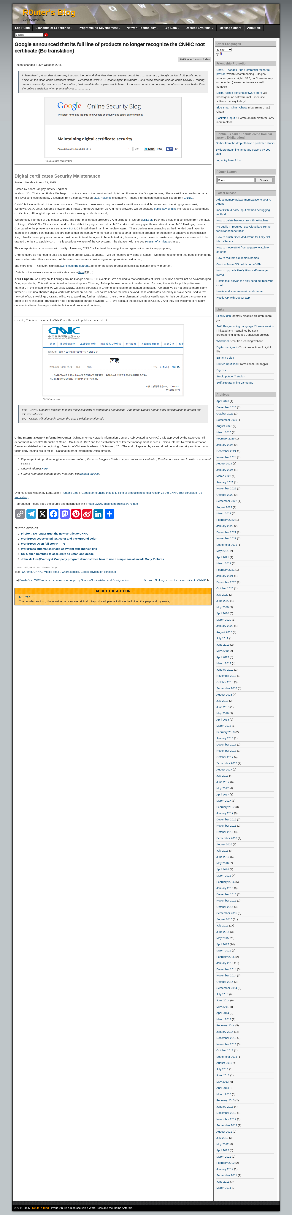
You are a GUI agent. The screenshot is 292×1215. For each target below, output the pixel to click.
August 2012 (224, 1131)
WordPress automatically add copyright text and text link (59, 548)
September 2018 (226, 688)
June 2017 (222, 782)
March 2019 (223, 663)
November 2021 (226, 538)
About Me (254, 27)
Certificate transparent (75, 265)
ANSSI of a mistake (158, 241)
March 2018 (223, 725)
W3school (222, 341)
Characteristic (70, 571)
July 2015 (222, 925)
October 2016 (224, 831)
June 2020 (222, 600)
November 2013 (226, 1044)
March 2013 (223, 1094)
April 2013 (222, 1087)
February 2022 (225, 519)
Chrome (27, 571)
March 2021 (223, 563)
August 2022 (224, 507)
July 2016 (222, 850)
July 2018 (222, 700)
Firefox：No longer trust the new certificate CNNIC (54, 533)
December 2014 (226, 969)
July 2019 (222, 638)
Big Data (171, 27)
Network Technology (141, 27)
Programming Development (98, 27)
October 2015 (224, 906)
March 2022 (223, 513)
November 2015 (226, 900)
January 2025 (224, 444)
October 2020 (224, 588)
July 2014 (222, 994)
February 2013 (225, 1100)
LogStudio (22, 27)
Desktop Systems (198, 27)
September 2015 (226, 913)
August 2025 (224, 426)
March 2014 (223, 1019)
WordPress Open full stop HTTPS (43, 543)
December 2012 (226, 1112)
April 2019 (222, 657)
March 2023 (223, 476)
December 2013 (226, 1037)
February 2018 (225, 732)
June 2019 (222, 644)
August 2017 (224, 769)
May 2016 (222, 863)
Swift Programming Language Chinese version (245, 326)
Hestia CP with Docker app (233, 297)
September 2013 (226, 1056)
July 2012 (222, 1137)
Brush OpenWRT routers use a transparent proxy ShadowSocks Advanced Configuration (74, 580)
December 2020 (226, 582)
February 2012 (225, 1162)
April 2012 (222, 1150)
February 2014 (225, 1025)
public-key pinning (165, 208)
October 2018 (224, 682)
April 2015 (222, 944)
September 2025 (226, 419)
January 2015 (224, 963)
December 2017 (226, 744)
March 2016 (223, 875)
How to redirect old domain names (237, 257)
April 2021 (222, 557)
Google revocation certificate (98, 571)
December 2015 (226, 894)
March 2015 (223, 950)
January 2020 (224, 625)
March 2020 (223, 619)
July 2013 (222, 1069)
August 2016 (224, 844)
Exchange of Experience (52, 27)
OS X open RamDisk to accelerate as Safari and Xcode (57, 553)
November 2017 (226, 750)
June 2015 (222, 931)
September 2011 (226, 1175)
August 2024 (224, 463)
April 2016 (222, 869)
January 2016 (224, 888)
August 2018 (224, 694)
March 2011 (223, 1187)
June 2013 (222, 1075)
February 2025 (225, 438)
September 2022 (226, 500)
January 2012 (224, 1169)
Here (81, 272)
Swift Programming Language (234, 382)
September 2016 (226, 838)
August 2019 (224, 632)
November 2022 (226, 488)
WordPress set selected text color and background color (58, 538)
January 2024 (224, 469)
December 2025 (226, 407)
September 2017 (226, 763)
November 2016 (226, 825)
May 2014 (222, 1006)
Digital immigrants (227, 347)
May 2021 (222, 550)
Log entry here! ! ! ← (228, 160)
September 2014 (226, 987)
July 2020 (222, 594)
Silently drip (223, 315)
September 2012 (226, 1125)
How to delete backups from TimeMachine (242, 220)
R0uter (24, 597)
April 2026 (222, 401)
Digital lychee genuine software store (239, 92)
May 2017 (222, 788)
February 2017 (225, 807)
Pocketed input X (226, 117)
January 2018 (224, 738)
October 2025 (224, 413)
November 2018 (226, 675)
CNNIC (188, 197)
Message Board (230, 27)
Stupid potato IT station (230, 376)
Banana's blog (225, 357)
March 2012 (223, 1156)
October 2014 (224, 981)
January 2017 (224, 813)
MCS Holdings (102, 197)
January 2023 (224, 482)
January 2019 (224, 669)
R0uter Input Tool (227, 363)
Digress (221, 370)
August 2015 (224, 919)
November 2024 (226, 457)
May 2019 (222, 650)
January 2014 (224, 1031)
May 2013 (222, 1081)
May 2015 (222, 938)
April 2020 (222, 613)
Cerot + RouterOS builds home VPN (238, 264)
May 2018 (222, 713)
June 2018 (222, 707)
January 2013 (224, 1106)
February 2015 (225, 956)
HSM (69, 228)
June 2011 (222, 1181)
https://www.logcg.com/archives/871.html (113, 503)
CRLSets (147, 219)
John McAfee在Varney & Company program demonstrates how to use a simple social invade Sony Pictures (92, 559)
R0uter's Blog (49, 12)
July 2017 (222, 775)
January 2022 (224, 525)
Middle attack (52, 571)
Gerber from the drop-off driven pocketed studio (245, 143)
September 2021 (226, 544)
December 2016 (226, 819)
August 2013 (224, 1062)
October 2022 (224, 494)
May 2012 (222, 1144)
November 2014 (226, 975)
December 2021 (226, 532)
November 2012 (226, 1119)
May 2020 (222, 607)
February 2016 (225, 881)
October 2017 (224, 757)
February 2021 (225, 569)
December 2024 (226, 451)
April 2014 (222, 1012)
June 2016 (222, 856)
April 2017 (222, 794)
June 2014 (222, 1000)
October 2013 (224, 1050)
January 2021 (224, 575)
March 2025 (223, 432)
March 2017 (223, 800)
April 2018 (222, 719)
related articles (89, 473)
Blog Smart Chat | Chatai (231, 107)
